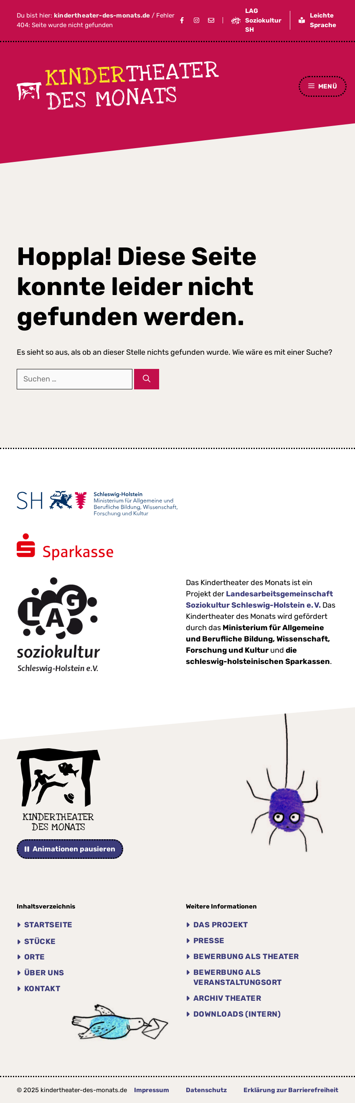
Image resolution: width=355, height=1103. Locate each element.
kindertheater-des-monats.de (102, 15)
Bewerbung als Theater (246, 956)
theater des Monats (132, 85)
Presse (209, 940)
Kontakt (42, 988)
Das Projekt (220, 924)
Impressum (151, 1090)
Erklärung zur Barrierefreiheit (290, 1090)
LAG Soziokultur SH (263, 20)
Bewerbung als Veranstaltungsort (237, 977)
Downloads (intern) (237, 1014)
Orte (34, 957)
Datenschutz (206, 1090)
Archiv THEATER (227, 998)
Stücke (40, 941)
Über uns (44, 972)
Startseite (48, 924)
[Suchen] (146, 379)
